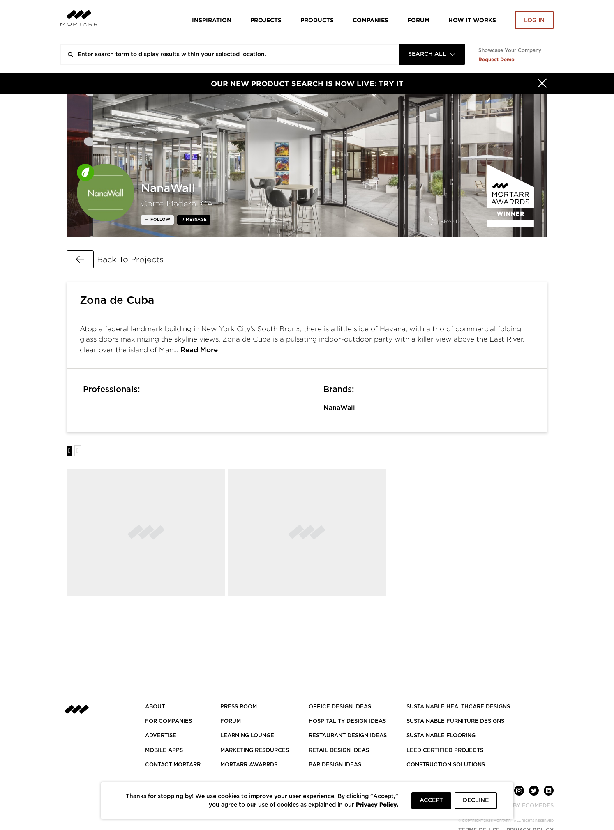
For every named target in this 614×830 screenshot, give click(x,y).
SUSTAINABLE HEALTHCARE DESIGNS (458, 707)
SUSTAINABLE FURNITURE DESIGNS (455, 721)
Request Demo (496, 59)
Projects (266, 20)
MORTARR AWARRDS (248, 765)
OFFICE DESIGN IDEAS (340, 707)
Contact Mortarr (173, 765)
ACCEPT (431, 800)
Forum (418, 20)
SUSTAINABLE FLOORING (441, 735)
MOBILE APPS (164, 750)
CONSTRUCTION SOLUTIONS (445, 765)
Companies (370, 20)
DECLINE (476, 800)
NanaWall (339, 408)
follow (159, 220)
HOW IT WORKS (472, 20)
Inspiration (211, 20)
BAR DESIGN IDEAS (335, 765)
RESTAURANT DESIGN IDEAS (348, 735)
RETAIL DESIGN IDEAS (339, 750)
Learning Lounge (247, 735)
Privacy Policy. (377, 804)
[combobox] (432, 54)
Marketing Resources (254, 750)
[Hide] (542, 83)
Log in (534, 20)
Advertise (160, 735)
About (155, 707)
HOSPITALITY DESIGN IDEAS (347, 721)
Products (317, 20)
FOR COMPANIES (168, 721)
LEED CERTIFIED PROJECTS (444, 750)
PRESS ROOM (238, 707)
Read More (199, 349)
